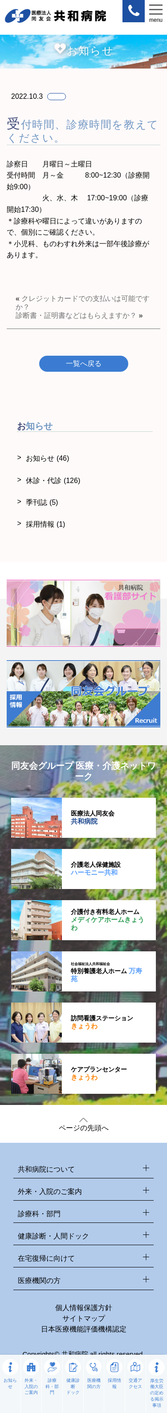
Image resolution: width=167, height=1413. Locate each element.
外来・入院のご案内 (83, 1192)
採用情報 (45, 524)
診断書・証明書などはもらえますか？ (76, 315)
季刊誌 (42, 502)
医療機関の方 (83, 1281)
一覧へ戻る (84, 363)
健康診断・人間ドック (83, 1236)
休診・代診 (53, 480)
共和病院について (83, 1169)
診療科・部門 (83, 1214)
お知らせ (47, 458)
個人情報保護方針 (83, 1307)
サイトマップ (83, 1318)
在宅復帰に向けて (83, 1259)
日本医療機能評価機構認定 (83, 1329)
